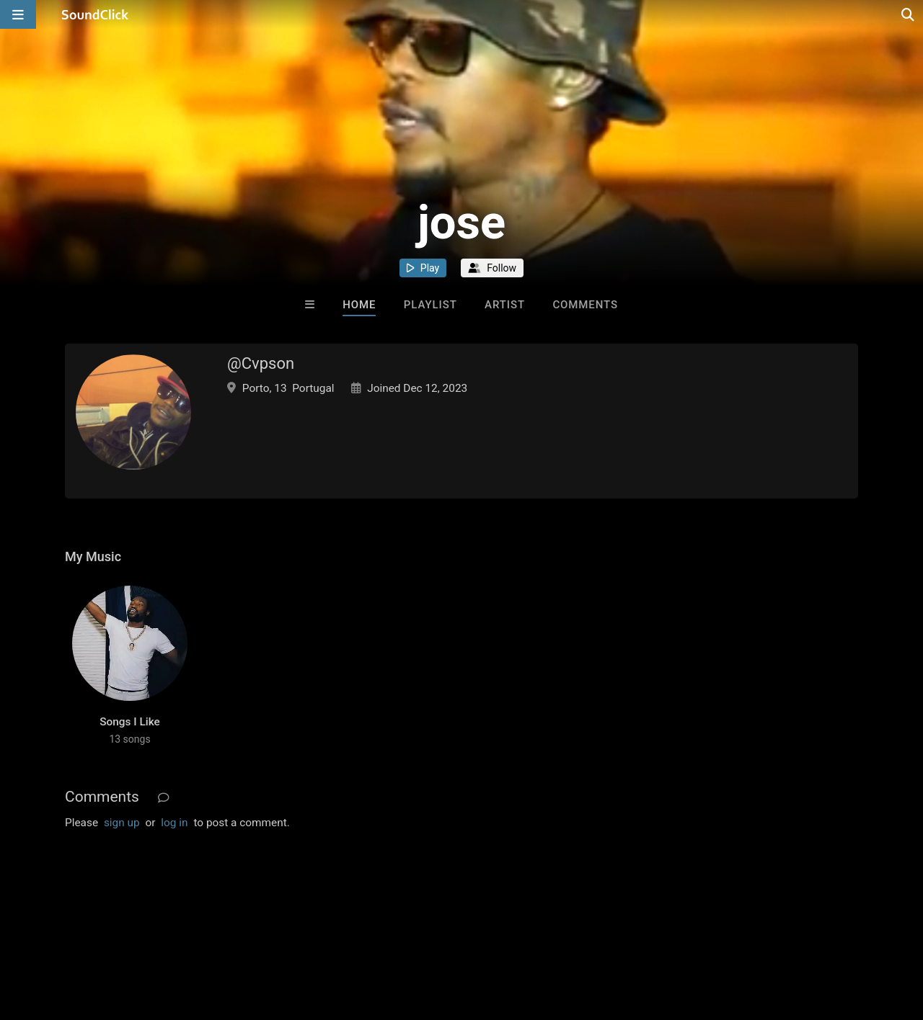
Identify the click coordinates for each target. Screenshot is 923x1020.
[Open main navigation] (18, 14)
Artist (505, 304)
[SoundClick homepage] (95, 14)
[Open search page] (908, 14)
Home (359, 304)
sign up (122, 822)
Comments (585, 304)
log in (174, 822)
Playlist (430, 304)
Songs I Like (130, 721)
